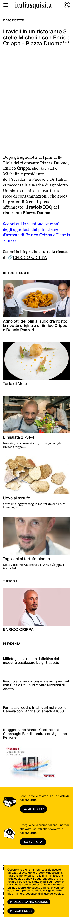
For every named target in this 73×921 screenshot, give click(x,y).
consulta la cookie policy (23, 884)
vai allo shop (33, 809)
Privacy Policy (21, 911)
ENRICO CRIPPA (30, 257)
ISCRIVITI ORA (32, 842)
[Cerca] (67, 5)
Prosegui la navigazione (29, 902)
